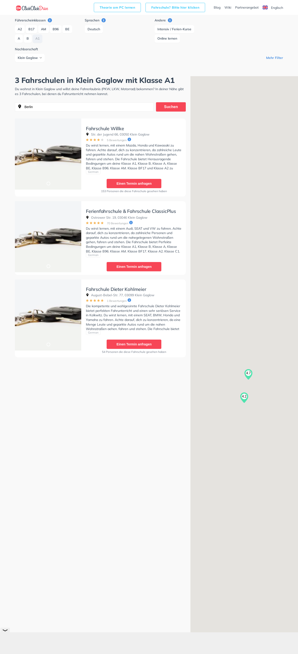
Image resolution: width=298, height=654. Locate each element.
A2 (20, 29)
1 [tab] (48, 183)
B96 (56, 29)
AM (43, 29)
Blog (217, 7)
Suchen (171, 107)
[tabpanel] (48, 154)
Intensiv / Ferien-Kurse (174, 29)
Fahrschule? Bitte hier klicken (175, 7)
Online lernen (167, 38)
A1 (37, 38)
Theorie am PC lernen (117, 7)
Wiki (227, 7)
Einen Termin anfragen (134, 183)
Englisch (273, 8)
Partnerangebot (247, 7)
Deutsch (94, 29)
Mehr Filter (274, 58)
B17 (31, 29)
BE (67, 29)
